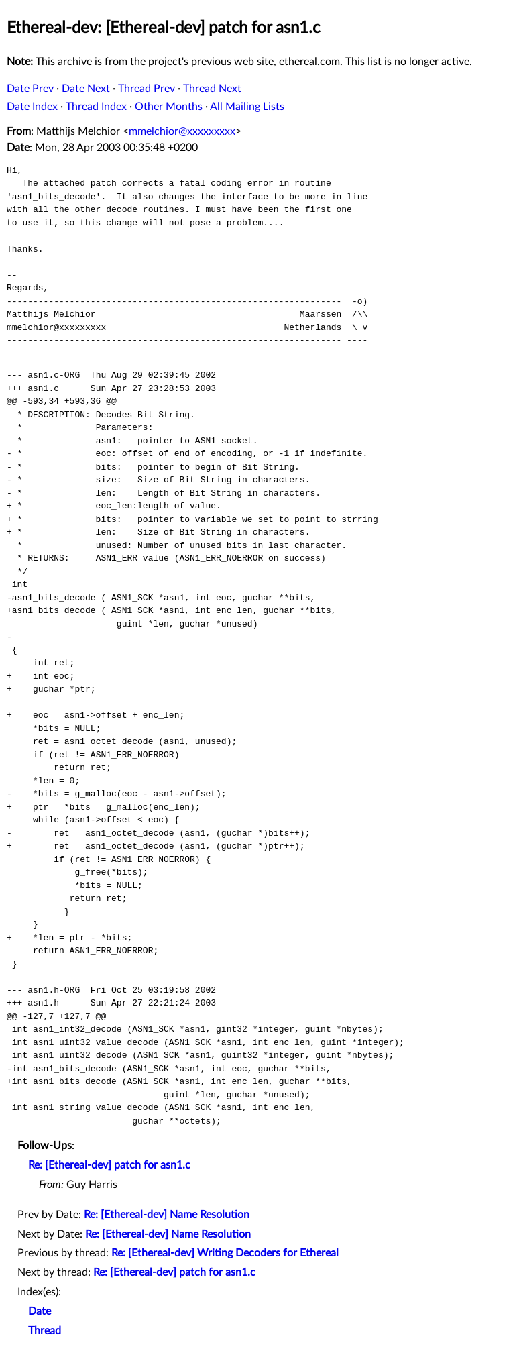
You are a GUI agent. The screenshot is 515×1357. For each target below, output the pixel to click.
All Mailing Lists (247, 106)
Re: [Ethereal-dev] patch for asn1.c (109, 1165)
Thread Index (96, 106)
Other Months (169, 106)
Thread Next (212, 88)
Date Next (86, 88)
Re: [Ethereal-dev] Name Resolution (166, 1214)
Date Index (32, 106)
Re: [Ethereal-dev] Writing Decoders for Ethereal (225, 1253)
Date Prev (30, 88)
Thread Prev (146, 88)
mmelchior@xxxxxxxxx (182, 131)
